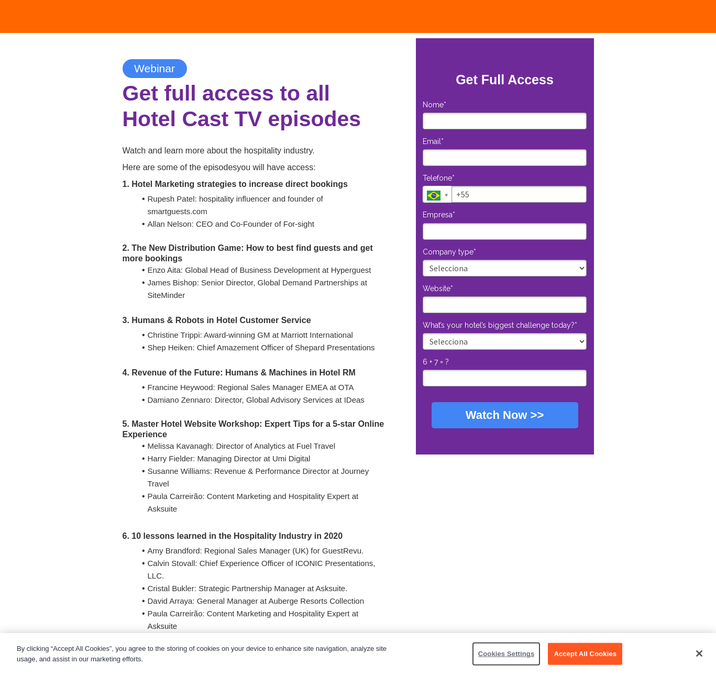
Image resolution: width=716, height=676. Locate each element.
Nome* (434, 105)
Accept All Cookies (585, 655)
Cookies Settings (506, 655)
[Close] (699, 654)
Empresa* (439, 214)
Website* (438, 288)
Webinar (154, 68)
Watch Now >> (505, 415)
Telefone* (439, 178)
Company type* (449, 252)
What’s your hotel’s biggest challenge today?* (500, 325)
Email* (433, 141)
